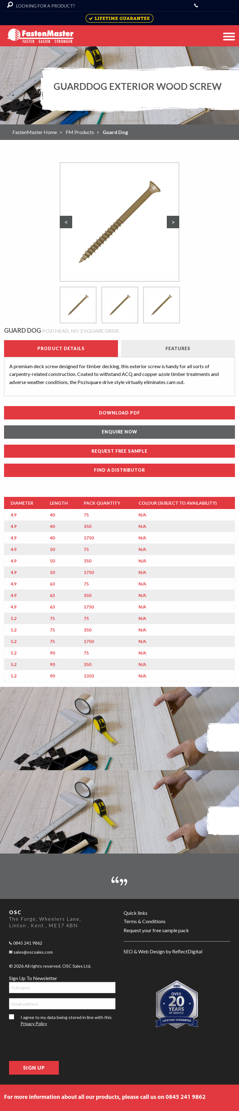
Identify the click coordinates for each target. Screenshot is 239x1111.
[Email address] (62, 1003)
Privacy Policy (34, 1023)
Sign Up (34, 1068)
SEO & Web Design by (163, 952)
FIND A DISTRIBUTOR (119, 470)
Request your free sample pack (156, 930)
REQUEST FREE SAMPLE (119, 451)
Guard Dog (115, 132)
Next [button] (174, 223)
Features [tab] (178, 348)
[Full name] (62, 987)
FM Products (80, 132)
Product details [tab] (61, 348)
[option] (119, 222)
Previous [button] (67, 223)
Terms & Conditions (145, 921)
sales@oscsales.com (31, 952)
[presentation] (56, 1044)
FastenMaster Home (34, 132)
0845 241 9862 (25, 943)
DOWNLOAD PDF (119, 412)
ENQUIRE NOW (119, 431)
